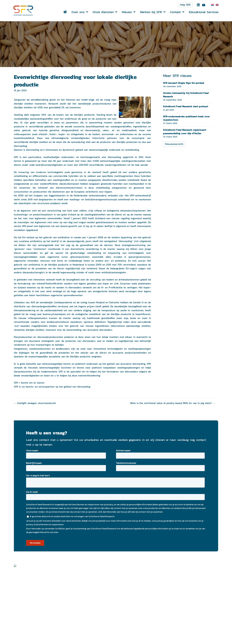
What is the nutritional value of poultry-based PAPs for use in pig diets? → (172, 403)
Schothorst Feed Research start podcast (185, 107)
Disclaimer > (178, 612)
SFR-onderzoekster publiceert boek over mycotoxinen (186, 118)
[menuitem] (212, 5)
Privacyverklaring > (182, 616)
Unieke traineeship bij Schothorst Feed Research (186, 95)
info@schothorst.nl (96, 621)
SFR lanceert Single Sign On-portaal (183, 83)
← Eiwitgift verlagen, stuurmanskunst (35, 403)
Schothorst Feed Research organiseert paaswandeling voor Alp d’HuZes (184, 132)
